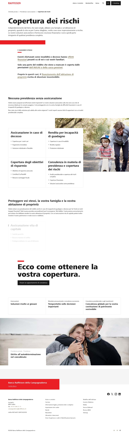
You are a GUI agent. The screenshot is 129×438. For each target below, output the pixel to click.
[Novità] (47, 410)
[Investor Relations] (88, 402)
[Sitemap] (85, 412)
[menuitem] (78, 3)
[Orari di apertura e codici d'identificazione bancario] (60, 418)
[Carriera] (47, 402)
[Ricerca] (103, 3)
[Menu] (108, 3)
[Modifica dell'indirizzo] (89, 399)
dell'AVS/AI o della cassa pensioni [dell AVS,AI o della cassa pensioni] (45, 75)
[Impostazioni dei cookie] (52, 407)
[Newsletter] (48, 412)
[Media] (85, 405)
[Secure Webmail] (88, 407)
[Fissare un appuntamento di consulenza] (33, 282)
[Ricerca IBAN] (87, 410)
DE (114, 430)
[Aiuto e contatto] (50, 399)
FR (117, 430)
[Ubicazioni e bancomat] (52, 415)
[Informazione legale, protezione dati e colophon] (59, 405)
